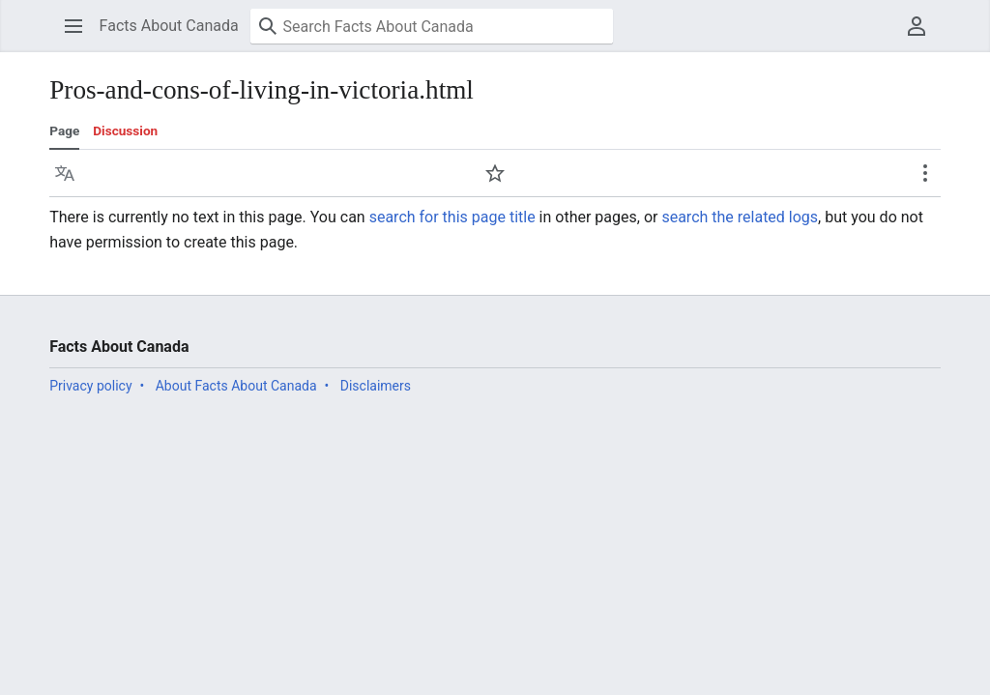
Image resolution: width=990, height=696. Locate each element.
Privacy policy (90, 385)
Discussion (125, 130)
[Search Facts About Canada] (431, 26)
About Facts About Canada (236, 385)
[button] (73, 26)
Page (64, 130)
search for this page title (452, 217)
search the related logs (739, 217)
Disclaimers (375, 385)
